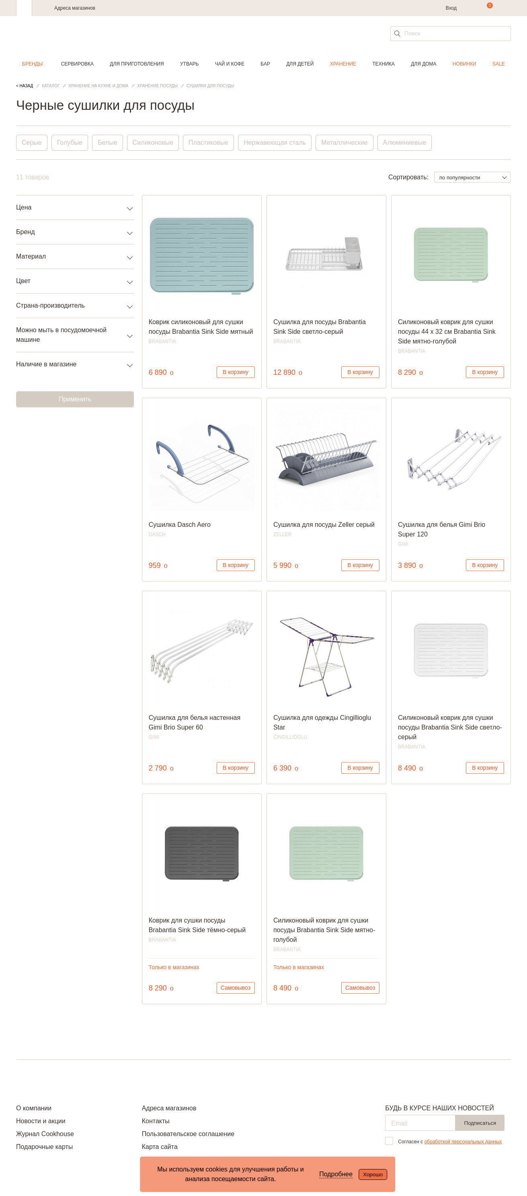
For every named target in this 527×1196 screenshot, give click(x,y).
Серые (32, 142)
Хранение (343, 64)
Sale (498, 64)
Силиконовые (153, 142)
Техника (383, 64)
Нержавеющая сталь (275, 142)
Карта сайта (160, 1146)
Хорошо (373, 1174)
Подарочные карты (44, 1146)
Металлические (344, 142)
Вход (451, 8)
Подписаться (480, 1123)
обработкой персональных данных (463, 1142)
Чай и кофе (229, 64)
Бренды (32, 64)
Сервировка (77, 64)
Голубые (69, 142)
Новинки (464, 64)
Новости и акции (41, 1121)
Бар (265, 64)
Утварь (189, 64)
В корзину (235, 372)
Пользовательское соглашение (188, 1133)
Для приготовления (137, 64)
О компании (33, 1108)
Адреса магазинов (74, 8)
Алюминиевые (404, 142)
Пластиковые (208, 142)
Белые (107, 142)
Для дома (423, 64)
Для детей (300, 64)
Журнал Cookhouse (45, 1133)
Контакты (156, 1121)
